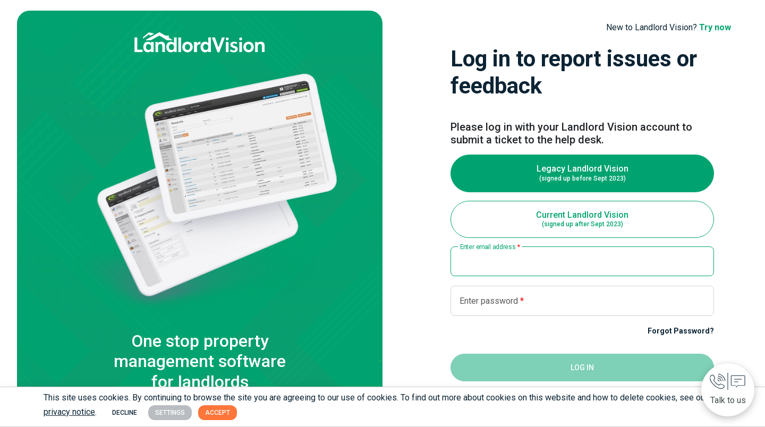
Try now (715, 27)
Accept (217, 412)
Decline (124, 412)
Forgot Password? (681, 331)
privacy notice (69, 412)
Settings (170, 412)
